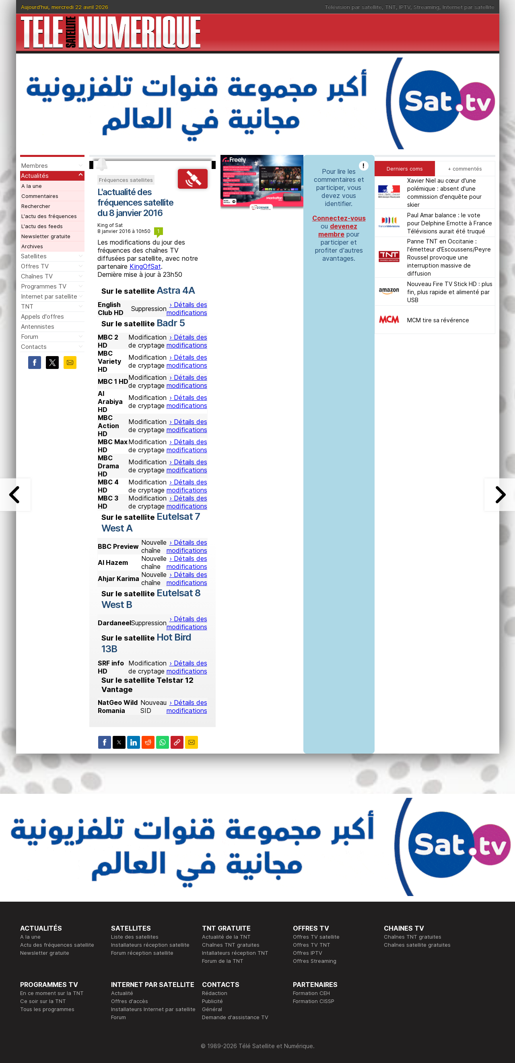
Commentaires (39, 196)
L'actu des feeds (42, 226)
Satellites (34, 256)
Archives (32, 246)
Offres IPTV (307, 953)
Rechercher (35, 206)
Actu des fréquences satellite (57, 944)
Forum (29, 336)
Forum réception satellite (142, 953)
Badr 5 (171, 323)
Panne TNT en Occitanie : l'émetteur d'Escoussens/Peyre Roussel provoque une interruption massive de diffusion (449, 257)
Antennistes (37, 326)
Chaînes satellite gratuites (417, 944)
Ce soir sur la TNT (43, 1001)
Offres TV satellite (316, 936)
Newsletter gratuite (45, 236)
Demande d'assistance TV (235, 1017)
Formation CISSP (313, 1001)
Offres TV (35, 266)
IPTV (404, 7)
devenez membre (337, 230)
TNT (390, 7)
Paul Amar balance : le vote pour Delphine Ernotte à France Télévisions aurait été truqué (449, 223)
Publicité (212, 1001)
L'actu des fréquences (49, 216)
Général (212, 1009)
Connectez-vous (339, 218)
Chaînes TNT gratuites (231, 944)
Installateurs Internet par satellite (153, 1009)
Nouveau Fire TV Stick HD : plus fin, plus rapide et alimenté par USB (449, 291)
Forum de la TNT (222, 961)
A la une (31, 186)
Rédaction (214, 993)
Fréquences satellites (126, 180)
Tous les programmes (47, 1009)
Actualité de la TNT (226, 936)
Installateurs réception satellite (150, 944)
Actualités (35, 175)
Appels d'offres (42, 316)
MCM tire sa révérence (438, 320)
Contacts (34, 346)
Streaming (426, 7)
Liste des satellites (135, 936)
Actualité (122, 993)
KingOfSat (145, 266)
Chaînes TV (37, 276)
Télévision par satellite (353, 7)
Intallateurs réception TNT (235, 953)
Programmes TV (43, 286)
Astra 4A (176, 290)
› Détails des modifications (187, 309)
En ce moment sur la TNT (52, 993)
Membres (34, 165)
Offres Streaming (314, 961)
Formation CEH (311, 993)
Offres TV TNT (311, 944)
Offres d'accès (129, 1001)
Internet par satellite (468, 7)
